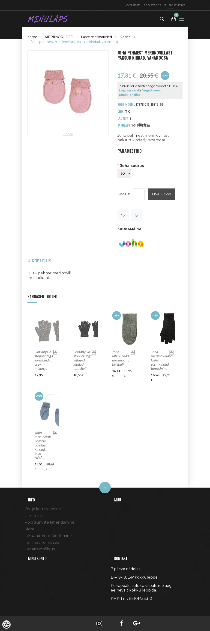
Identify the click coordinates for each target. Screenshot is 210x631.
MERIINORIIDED (59, 37)
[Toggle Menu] (181, 18)
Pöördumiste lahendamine (49, 522)
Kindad (125, 37)
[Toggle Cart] (173, 19)
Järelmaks (34, 515)
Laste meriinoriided (96, 37)
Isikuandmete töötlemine (48, 536)
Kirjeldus (39, 261)
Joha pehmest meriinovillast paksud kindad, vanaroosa (74, 42)
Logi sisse (132, 5)
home (32, 37)
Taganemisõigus (40, 549)
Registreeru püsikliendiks (164, 5)
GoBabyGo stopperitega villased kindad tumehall (82, 360)
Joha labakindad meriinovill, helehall (120, 358)
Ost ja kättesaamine (43, 509)
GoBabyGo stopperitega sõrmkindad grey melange (44, 360)
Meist (29, 529)
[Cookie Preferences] (6, 624)
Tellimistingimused (42, 542)
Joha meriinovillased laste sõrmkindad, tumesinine (160, 360)
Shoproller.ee (119, 607)
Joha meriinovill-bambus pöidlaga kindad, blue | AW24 (43, 445)
